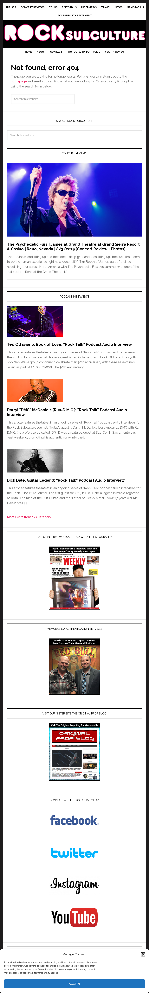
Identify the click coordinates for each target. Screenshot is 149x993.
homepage (19, 81)
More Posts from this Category (29, 517)
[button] (143, 954)
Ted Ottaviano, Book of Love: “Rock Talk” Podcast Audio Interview (69, 344)
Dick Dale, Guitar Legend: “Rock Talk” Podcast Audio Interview (66, 480)
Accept (74, 984)
